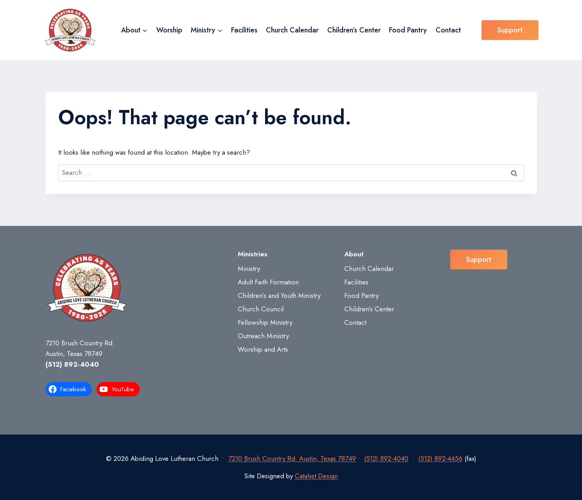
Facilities (244, 30)
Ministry (249, 268)
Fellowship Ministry (265, 322)
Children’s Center (354, 30)
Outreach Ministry (263, 336)
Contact (448, 30)
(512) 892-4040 (72, 364)
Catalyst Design (316, 476)
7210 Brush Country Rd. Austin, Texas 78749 (292, 458)
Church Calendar (292, 30)
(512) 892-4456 (440, 458)
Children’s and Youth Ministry (279, 295)
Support (510, 30)
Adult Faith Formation (268, 282)
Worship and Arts (263, 349)
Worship (169, 30)
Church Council (261, 309)
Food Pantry (408, 30)
